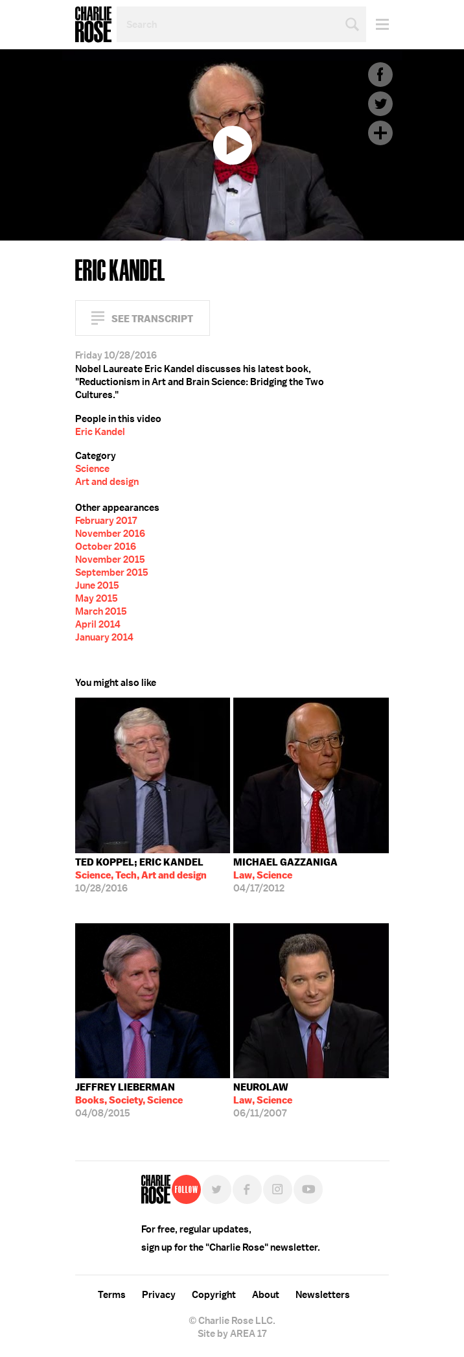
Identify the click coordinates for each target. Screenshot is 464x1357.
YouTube (308, 1189)
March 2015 (101, 611)
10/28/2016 (141, 875)
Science (92, 468)
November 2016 (110, 533)
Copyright (214, 1294)
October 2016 (105, 546)
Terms (112, 1294)
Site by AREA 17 (232, 1333)
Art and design (107, 481)
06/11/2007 (262, 1100)
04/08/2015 (129, 1100)
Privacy (159, 1294)
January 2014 (104, 637)
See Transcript (152, 319)
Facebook (380, 74)
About (265, 1294)
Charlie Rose (93, 24)
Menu (377, 24)
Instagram (277, 1189)
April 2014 (98, 624)
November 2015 (110, 559)
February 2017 (106, 520)
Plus (380, 133)
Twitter (380, 103)
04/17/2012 (285, 875)
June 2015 (97, 585)
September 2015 (111, 572)
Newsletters (323, 1294)
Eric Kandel (100, 431)
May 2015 (96, 598)
